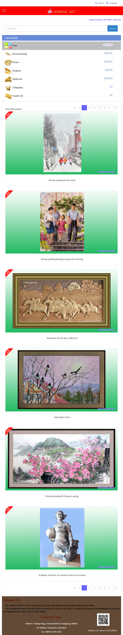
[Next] (110, 107)
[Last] (115, 107)
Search (113, 28)
